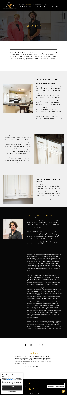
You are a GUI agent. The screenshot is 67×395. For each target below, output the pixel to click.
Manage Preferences (12, 391)
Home (21, 4)
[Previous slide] (11, 360)
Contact (60, 6)
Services (46, 4)
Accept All (12, 386)
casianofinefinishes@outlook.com (34, 386)
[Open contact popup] (63, 391)
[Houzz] (30, 389)
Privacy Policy (30, 393)
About (28, 4)
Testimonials (25, 6)
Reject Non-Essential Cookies (12, 389)
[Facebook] (33, 389)
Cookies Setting (36, 393)
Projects (37, 4)
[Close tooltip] (64, 384)
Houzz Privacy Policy (10, 379)
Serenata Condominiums (44, 6)
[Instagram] (36, 389)
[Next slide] (55, 360)
